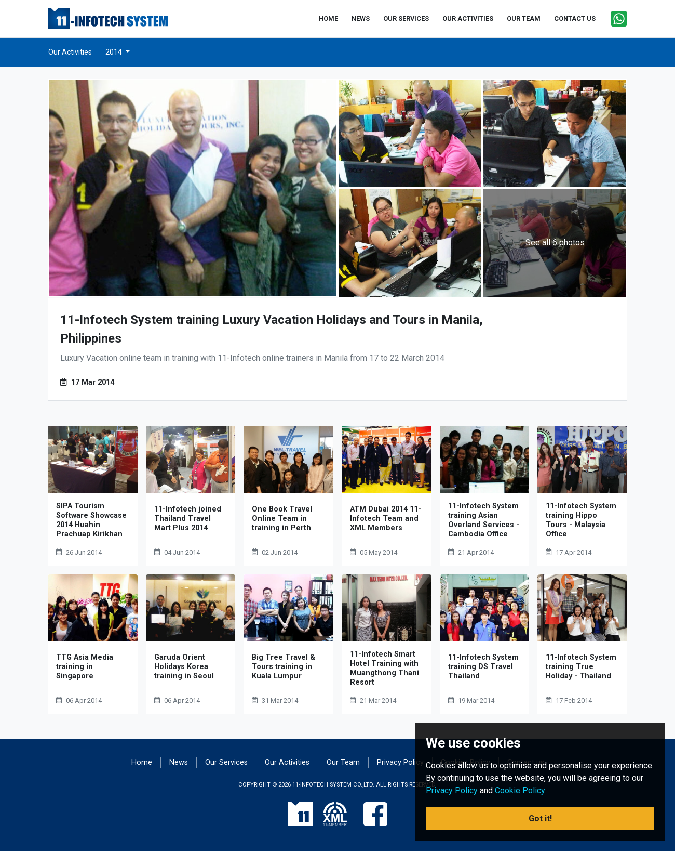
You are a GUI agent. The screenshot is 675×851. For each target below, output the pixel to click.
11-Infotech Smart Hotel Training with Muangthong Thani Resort (384, 668)
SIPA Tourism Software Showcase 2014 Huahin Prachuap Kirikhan (91, 520)
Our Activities (70, 52)
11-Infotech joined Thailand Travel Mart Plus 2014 (187, 518)
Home (141, 762)
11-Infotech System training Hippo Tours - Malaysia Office (581, 520)
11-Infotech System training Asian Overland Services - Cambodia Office (483, 520)
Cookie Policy (520, 790)
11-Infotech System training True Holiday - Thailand (581, 666)
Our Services (226, 762)
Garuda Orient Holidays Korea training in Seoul (184, 666)
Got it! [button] (540, 818)
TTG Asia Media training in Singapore (84, 666)
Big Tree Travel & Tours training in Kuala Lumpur (283, 666)
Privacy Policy (400, 762)
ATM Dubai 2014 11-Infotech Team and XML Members (385, 518)
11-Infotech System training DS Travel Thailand (483, 666)
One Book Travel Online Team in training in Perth (282, 518)
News (178, 762)
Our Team (343, 762)
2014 (114, 52)
